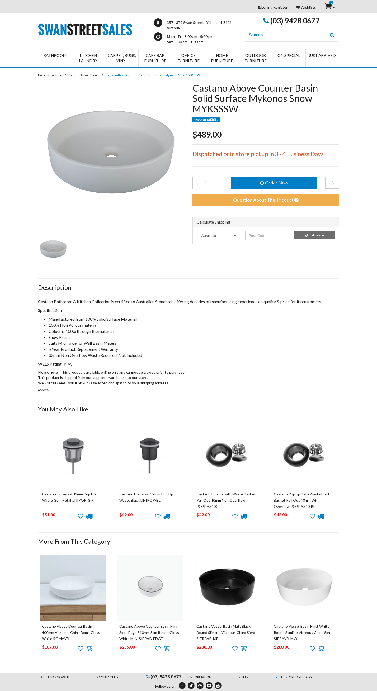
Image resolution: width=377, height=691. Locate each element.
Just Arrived (322, 55)
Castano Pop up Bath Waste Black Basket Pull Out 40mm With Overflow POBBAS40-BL (302, 500)
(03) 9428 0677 (291, 20)
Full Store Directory (295, 677)
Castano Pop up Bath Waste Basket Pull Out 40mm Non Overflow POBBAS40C (226, 500)
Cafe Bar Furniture (155, 58)
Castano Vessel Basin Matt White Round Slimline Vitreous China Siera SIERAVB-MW (303, 632)
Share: (206, 120)
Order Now (274, 183)
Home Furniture (222, 58)
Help (244, 677)
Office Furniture (188, 58)
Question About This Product (265, 200)
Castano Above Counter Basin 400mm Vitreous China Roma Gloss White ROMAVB (71, 632)
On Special (288, 55)
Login (265, 7)
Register (280, 7)
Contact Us (108, 677)
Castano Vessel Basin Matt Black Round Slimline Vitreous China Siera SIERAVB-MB (225, 632)
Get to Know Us (56, 677)
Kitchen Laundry (88, 58)
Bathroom (55, 55)
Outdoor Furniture (255, 58)
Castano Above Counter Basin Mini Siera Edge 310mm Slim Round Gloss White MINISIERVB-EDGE (149, 632)
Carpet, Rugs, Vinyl (122, 58)
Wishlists (306, 7)
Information (200, 677)
